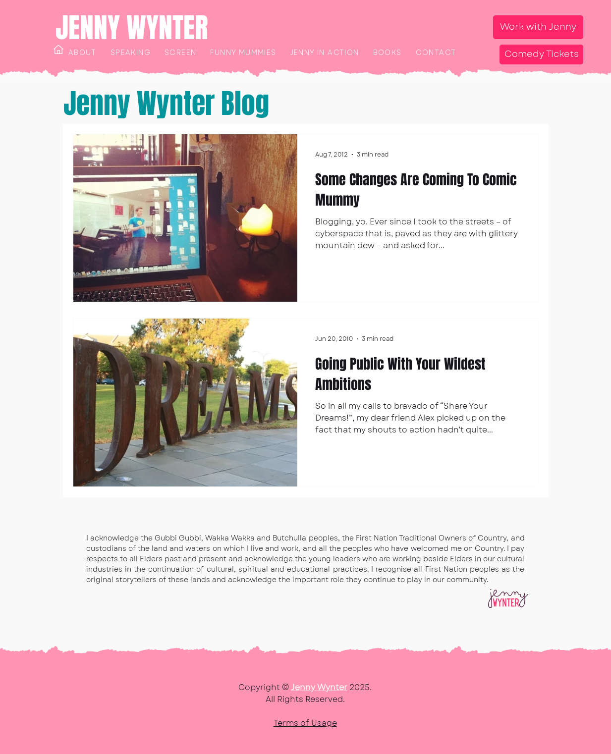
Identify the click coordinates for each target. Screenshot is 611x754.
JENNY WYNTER (132, 27)
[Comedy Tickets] (541, 54)
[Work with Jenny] (538, 27)
